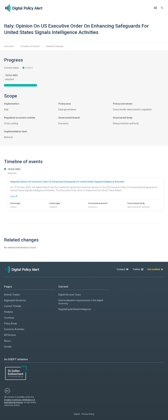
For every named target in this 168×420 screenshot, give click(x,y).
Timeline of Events (30, 46)
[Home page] (23, 8)
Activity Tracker (12, 294)
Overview (9, 46)
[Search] (162, 8)
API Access (10, 335)
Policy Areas (10, 323)
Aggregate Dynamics (15, 300)
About (7, 341)
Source (14, 196)
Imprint (77, 414)
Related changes (55, 46)
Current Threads (12, 306)
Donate (8, 346)
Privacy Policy (88, 414)
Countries (9, 317)
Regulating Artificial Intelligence (74, 309)
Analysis (8, 312)
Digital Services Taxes (69, 294)
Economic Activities (14, 329)
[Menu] (155, 8)
